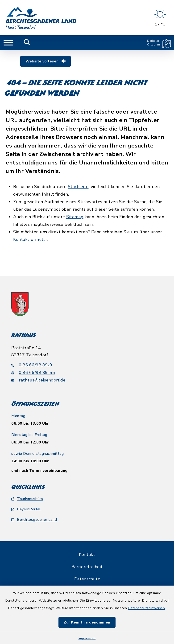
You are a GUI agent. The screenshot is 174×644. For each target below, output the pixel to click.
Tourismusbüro (27, 498)
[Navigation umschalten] (8, 42)
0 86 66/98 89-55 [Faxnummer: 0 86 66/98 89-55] (33, 372)
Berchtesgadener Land (34, 519)
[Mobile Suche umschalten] (27, 42)
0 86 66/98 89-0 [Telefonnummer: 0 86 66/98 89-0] (31, 365)
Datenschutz (87, 579)
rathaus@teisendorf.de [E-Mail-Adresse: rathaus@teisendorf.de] (38, 380)
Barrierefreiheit (87, 567)
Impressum (87, 638)
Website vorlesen (45, 61)
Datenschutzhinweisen (146, 608)
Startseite (78, 186)
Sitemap (74, 217)
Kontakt (87, 554)
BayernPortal (26, 509)
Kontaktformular (30, 239)
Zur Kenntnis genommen (87, 622)
